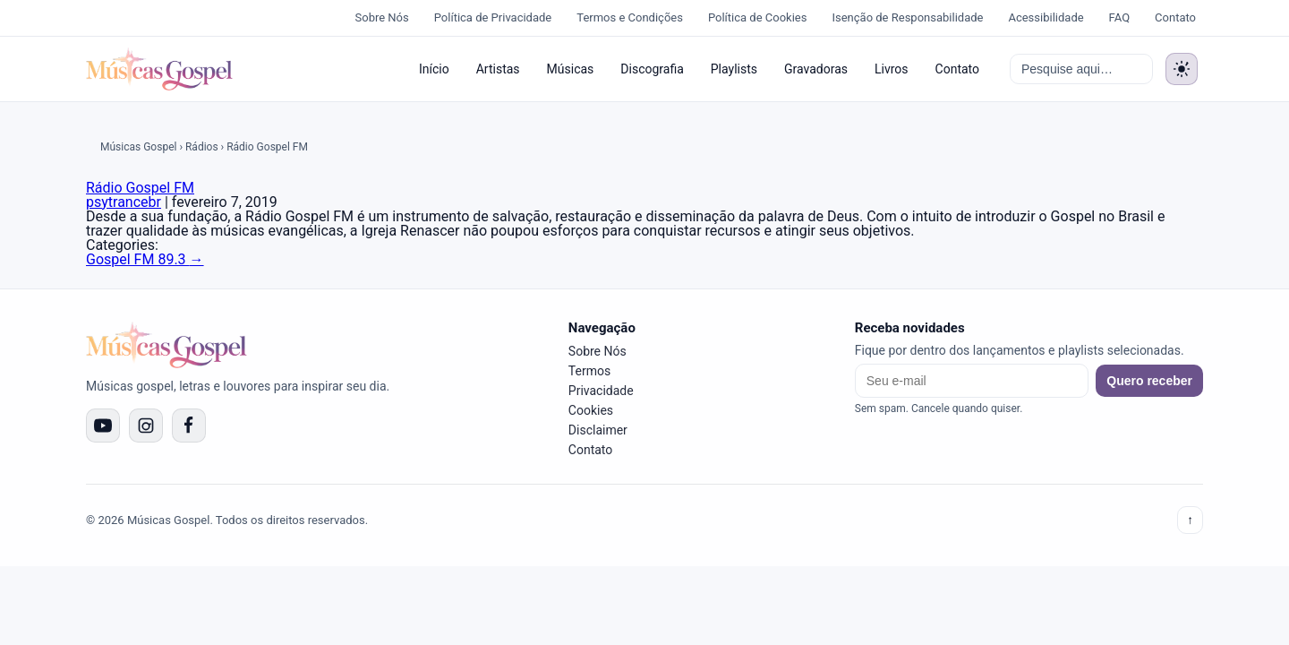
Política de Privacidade (493, 17)
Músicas (570, 69)
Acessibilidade (1045, 17)
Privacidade (601, 390)
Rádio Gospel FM (140, 187)
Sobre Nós (382, 17)
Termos (589, 371)
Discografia (651, 69)
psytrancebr (123, 202)
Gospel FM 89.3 (145, 259)
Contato (1175, 17)
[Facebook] (189, 425)
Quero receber (1149, 381)
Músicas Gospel (138, 147)
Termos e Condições (629, 17)
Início (434, 69)
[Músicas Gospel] (159, 68)
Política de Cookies (757, 17)
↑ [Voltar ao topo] (1190, 520)
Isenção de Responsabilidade (907, 17)
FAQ (1119, 17)
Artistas (498, 69)
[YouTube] (103, 425)
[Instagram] (146, 425)
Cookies (590, 410)
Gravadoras (816, 69)
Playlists (734, 69)
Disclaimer (597, 430)
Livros (892, 69)
